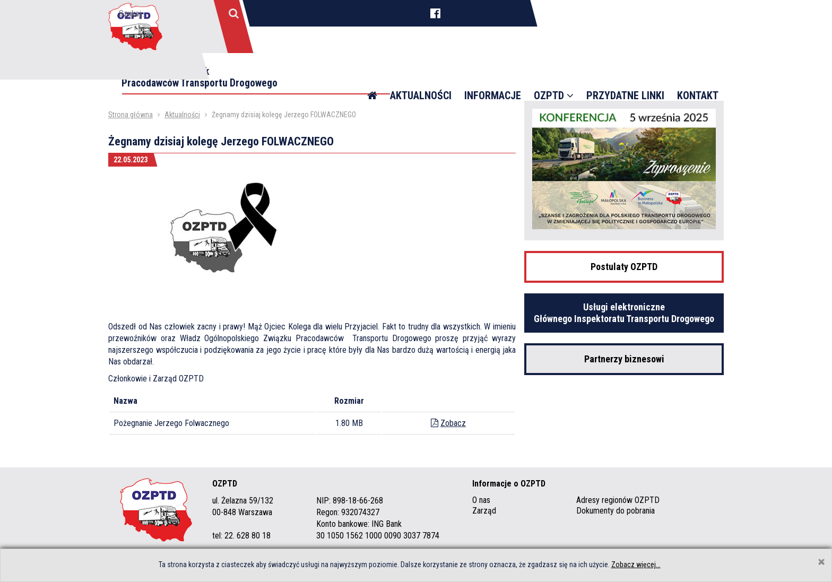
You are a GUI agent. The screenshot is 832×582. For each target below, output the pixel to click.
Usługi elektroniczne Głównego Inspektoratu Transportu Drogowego (624, 312)
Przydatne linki (625, 69)
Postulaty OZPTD (624, 266)
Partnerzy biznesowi (624, 358)
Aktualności (421, 69)
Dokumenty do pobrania (615, 511)
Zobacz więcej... (636, 564)
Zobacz (453, 423)
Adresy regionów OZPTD (618, 500)
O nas (481, 500)
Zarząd (484, 511)
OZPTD (554, 69)
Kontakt (697, 69)
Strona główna (130, 114)
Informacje (492, 69)
